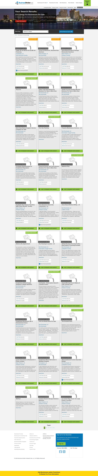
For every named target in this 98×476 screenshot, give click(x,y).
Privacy (31, 447)
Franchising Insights (34, 439)
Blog (75, 7)
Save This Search (21, 21)
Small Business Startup (19, 449)
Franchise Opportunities (19, 437)
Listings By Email (47, 7)
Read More (18, 64)
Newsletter (16, 445)
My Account (80, 7)
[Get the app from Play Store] (77, 463)
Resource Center (63, 7)
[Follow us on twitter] (64, 451)
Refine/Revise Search (66, 31)
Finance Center (55, 7)
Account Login (33, 443)
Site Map (31, 445)
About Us (32, 433)
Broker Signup (79, 2)
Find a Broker (71, 2)
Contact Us (32, 441)
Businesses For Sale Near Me (20, 435)
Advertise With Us (33, 435)
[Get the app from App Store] (77, 454)
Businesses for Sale (42, 2)
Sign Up (61, 443)
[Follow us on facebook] (60, 451)
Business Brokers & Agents (20, 441)
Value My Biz (70, 7)
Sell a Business (63, 2)
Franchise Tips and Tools (35, 437)
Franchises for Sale (53, 2)
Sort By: (18, 31)
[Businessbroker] (24, 3)
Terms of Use (32, 449)
